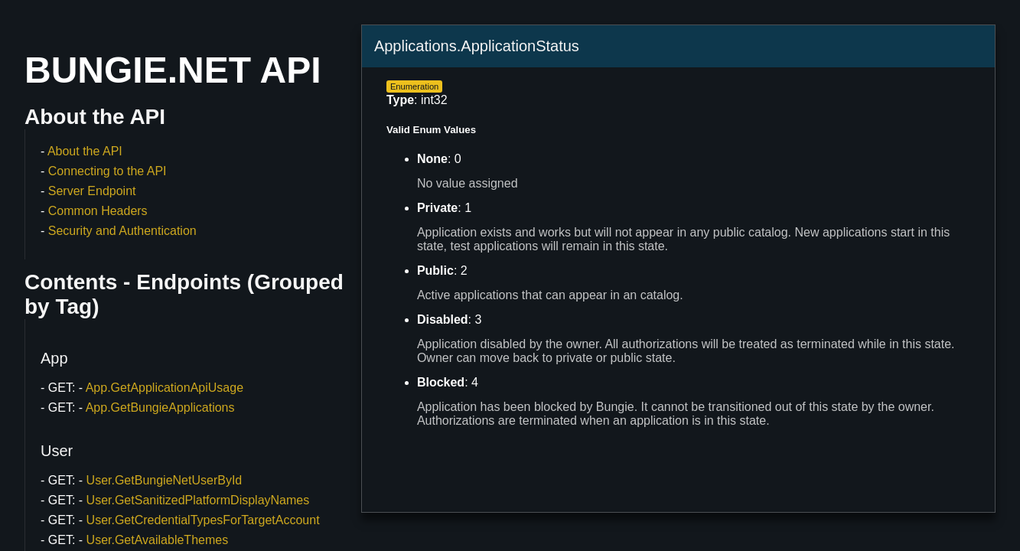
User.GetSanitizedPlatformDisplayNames (198, 500)
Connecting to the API (107, 171)
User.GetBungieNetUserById (164, 480)
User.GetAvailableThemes (157, 539)
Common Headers (98, 210)
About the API (84, 151)
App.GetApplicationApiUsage (164, 387)
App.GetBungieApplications (160, 407)
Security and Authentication (122, 230)
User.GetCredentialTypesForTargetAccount (203, 520)
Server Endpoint (92, 190)
